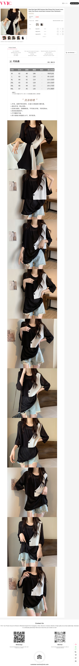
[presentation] (1, 38)
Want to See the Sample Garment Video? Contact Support (13, 41)
